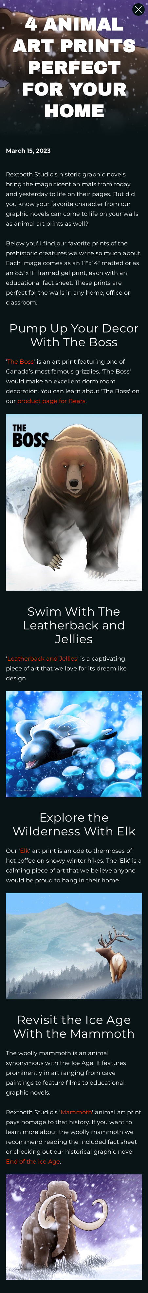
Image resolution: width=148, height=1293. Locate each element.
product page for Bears (51, 401)
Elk (24, 850)
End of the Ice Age (33, 1161)
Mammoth (76, 1112)
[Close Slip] (138, 9)
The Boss (20, 361)
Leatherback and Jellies (42, 658)
